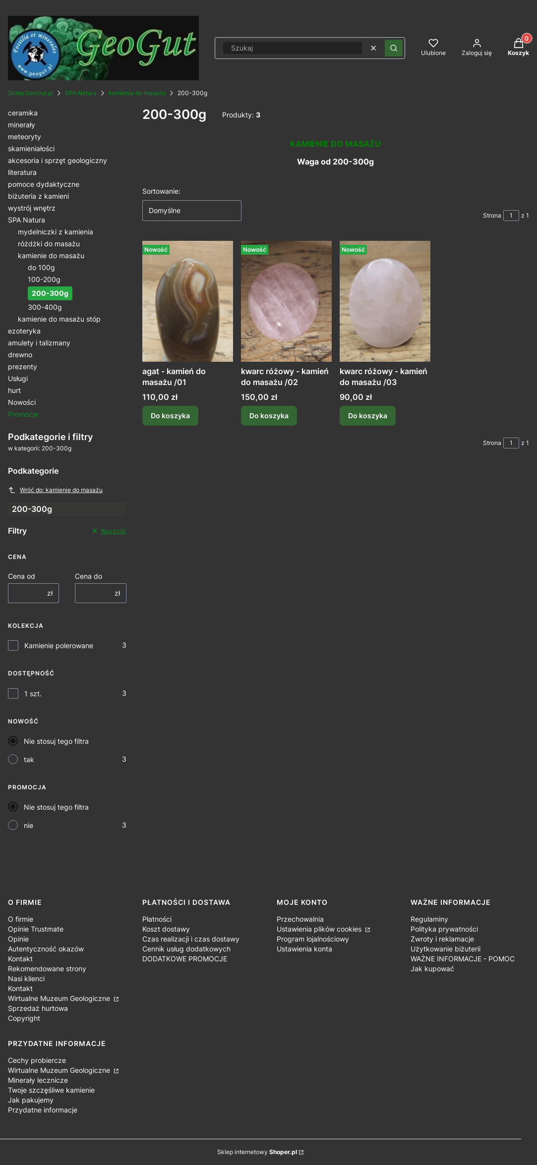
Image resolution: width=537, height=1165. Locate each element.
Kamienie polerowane (58, 645)
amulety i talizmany (39, 342)
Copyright (24, 1018)
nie (28, 825)
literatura (22, 172)
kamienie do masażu (137, 93)
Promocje (23, 414)
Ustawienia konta (304, 948)
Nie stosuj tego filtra (56, 741)
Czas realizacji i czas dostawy (190, 939)
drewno (20, 354)
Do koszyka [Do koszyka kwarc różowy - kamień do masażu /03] (367, 415)
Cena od (21, 576)
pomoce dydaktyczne (43, 184)
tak (29, 759)
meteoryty (24, 136)
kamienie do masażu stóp (59, 319)
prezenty (22, 366)
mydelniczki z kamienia (55, 231)
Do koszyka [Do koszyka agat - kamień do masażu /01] (170, 415)
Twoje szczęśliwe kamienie (51, 1090)
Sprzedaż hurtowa (38, 1008)
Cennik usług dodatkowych (186, 948)
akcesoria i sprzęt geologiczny (57, 160)
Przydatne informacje (42, 1110)
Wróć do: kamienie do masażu (55, 490)
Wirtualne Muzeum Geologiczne (60, 998)
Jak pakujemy (31, 1100)
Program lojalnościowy (313, 939)
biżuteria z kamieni (38, 196)
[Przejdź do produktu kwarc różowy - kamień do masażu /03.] (385, 301)
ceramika (23, 113)
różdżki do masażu (49, 243)
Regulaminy (429, 919)
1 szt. (33, 693)
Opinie (18, 939)
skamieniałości (31, 148)
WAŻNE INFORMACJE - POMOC (463, 958)
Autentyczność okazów (46, 948)
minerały (21, 124)
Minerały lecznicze (38, 1080)
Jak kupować (432, 968)
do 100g (41, 267)
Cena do (88, 576)
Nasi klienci (26, 978)
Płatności (157, 919)
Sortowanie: (161, 191)
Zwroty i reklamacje (442, 939)
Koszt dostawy (166, 929)
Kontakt (20, 958)
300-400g (45, 307)
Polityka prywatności (444, 929)
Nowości (22, 402)
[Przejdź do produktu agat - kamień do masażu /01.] (187, 301)
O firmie (20, 919)
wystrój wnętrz (32, 208)
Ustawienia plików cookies (320, 929)
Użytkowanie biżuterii (445, 948)
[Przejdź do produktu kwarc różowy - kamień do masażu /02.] (286, 301)
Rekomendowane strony (47, 968)
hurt (14, 390)
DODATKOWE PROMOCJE (184, 958)
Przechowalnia (300, 919)
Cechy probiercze (37, 1060)
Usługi (18, 378)
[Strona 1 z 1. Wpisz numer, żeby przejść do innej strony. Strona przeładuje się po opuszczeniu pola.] (511, 215)
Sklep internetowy (257, 1152)
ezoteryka (24, 331)
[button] (394, 48)
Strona (492, 215)
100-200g (44, 279)
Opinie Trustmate (35, 929)
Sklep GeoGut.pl (30, 93)
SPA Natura (81, 93)
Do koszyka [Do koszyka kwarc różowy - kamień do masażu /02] (269, 415)
